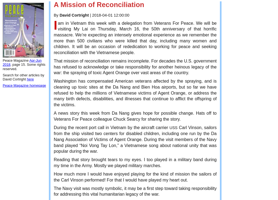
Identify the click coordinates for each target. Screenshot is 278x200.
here (30, 79)
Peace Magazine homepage (24, 85)
